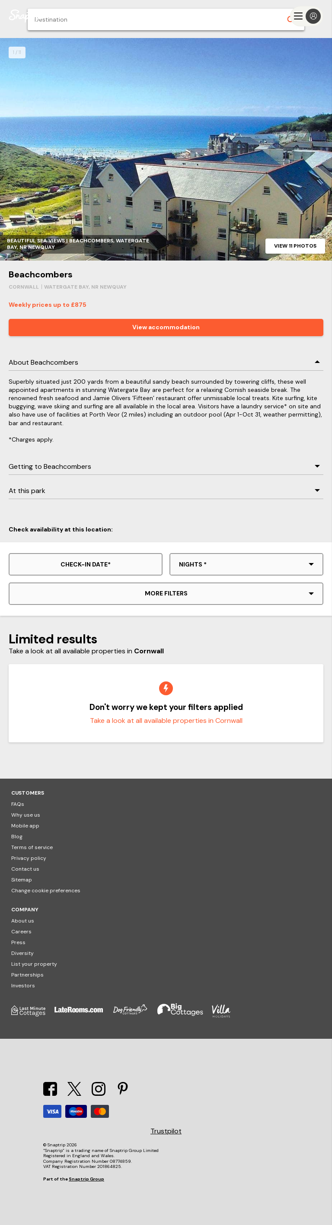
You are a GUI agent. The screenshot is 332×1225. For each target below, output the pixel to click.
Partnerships (27, 974)
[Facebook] (50, 1093)
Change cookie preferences (45, 890)
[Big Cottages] (184, 1016)
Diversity (22, 953)
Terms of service (32, 847)
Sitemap (21, 879)
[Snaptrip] (26, 16)
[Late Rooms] (83, 1016)
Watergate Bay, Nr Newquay (85, 286)
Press (18, 942)
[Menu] (306, 16)
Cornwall (24, 286)
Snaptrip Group (86, 1179)
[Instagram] (98, 1093)
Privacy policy (28, 858)
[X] (74, 1093)
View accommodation (166, 327)
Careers (21, 931)
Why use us (25, 814)
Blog (16, 836)
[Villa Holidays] (225, 1016)
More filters (166, 593)
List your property (34, 964)
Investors (23, 985)
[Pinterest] (123, 1093)
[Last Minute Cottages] (32, 1016)
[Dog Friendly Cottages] (134, 1016)
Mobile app (25, 825)
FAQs (17, 804)
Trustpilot (166, 1131)
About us (22, 920)
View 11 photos (295, 245)
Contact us (25, 868)
